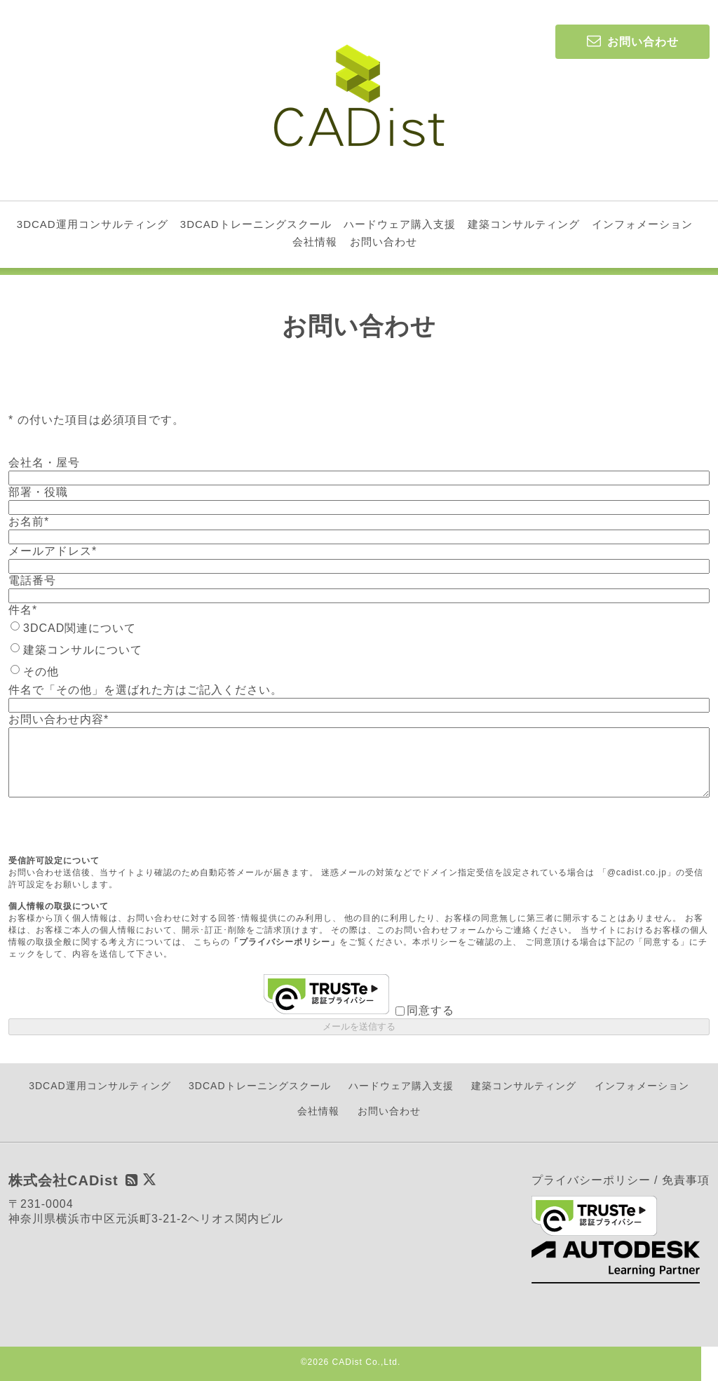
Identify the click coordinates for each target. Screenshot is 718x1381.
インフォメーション (642, 224)
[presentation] (115, 827)
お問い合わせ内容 (58, 719)
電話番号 (32, 580)
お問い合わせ (383, 241)
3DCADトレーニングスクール (256, 224)
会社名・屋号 (44, 463)
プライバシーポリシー (591, 1180)
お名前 (28, 521)
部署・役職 (38, 492)
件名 (22, 610)
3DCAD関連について (79, 628)
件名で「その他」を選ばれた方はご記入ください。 (145, 690)
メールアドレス (52, 551)
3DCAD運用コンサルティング (92, 224)
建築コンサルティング (524, 224)
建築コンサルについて (82, 650)
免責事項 (686, 1180)
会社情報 (314, 241)
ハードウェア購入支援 (400, 224)
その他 (41, 672)
